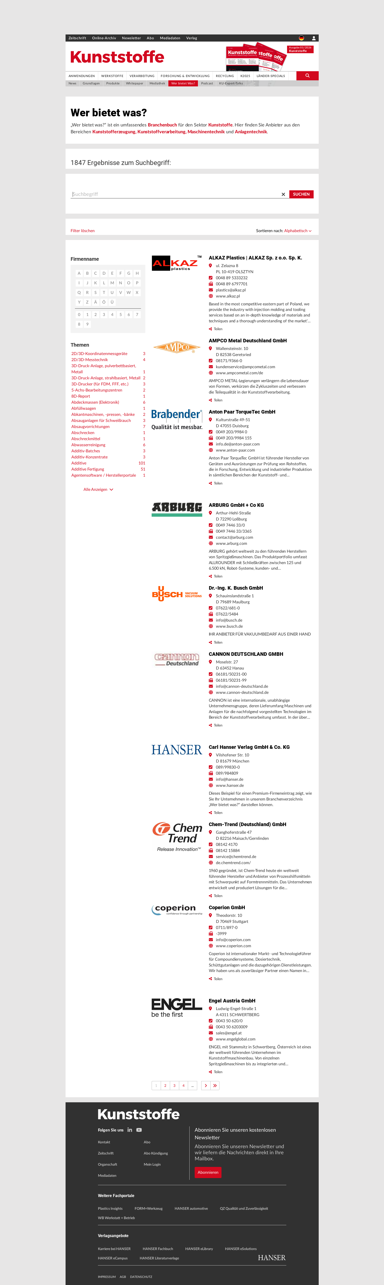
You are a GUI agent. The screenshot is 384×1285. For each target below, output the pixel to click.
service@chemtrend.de (236, 858)
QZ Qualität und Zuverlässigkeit (244, 1209)
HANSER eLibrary (199, 1249)
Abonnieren (208, 1155)
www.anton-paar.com (235, 452)
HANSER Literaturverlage (159, 1258)
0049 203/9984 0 (231, 434)
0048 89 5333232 (232, 279)
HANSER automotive (191, 1209)
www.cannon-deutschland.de (242, 694)
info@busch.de (229, 622)
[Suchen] (301, 196)
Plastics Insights (110, 1209)
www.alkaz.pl (228, 298)
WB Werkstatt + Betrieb (116, 1218)
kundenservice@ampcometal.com (245, 368)
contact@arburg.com (234, 539)
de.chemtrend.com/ (233, 864)
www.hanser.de (230, 787)
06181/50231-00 (231, 676)
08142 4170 (226, 846)
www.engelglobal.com (235, 1041)
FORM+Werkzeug (149, 1209)
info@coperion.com (233, 941)
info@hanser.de (229, 781)
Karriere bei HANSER (114, 1249)
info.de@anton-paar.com (238, 446)
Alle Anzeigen (98, 491)
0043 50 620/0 (229, 1022)
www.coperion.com (233, 947)
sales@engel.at (229, 1035)
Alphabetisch (298, 232)
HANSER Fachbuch (158, 1249)
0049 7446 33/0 (230, 527)
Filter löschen (83, 232)
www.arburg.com (231, 545)
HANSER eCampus (113, 1258)
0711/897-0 (226, 929)
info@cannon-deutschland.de (242, 688)
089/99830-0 (228, 769)
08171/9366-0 (229, 362)
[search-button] (307, 75)
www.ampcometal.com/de (239, 375)
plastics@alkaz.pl (231, 292)
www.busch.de (229, 628)
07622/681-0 (228, 610)
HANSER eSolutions (241, 1249)
